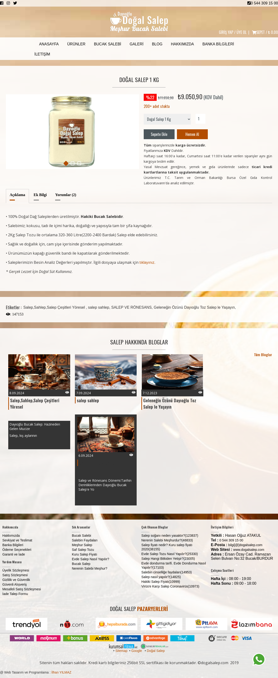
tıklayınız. (147, 262)
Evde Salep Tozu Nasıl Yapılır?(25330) (169, 554)
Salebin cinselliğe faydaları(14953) (166, 572)
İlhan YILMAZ (61, 672)
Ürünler (76, 44)
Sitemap (121, 651)
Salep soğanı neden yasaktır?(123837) (169, 535)
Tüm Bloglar (263, 354)
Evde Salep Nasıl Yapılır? (90, 559)
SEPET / (265, 32)
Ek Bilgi (40, 195)
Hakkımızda (182, 44)
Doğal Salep (156, 651)
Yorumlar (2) (65, 195)
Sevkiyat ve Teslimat (17, 540)
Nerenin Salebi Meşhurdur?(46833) (167, 540)
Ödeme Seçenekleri (16, 550)
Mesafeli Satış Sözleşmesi (21, 589)
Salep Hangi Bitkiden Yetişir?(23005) (168, 558)
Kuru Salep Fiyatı (84, 554)
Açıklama (17, 195)
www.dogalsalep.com (248, 550)
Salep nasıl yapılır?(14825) (161, 577)
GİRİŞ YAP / (227, 32)
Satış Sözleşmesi (15, 575)
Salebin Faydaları (85, 540)
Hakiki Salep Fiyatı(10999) (160, 581)
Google (136, 651)
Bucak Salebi (107, 44)
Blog (157, 44)
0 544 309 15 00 (262, 3)
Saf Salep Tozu (83, 550)
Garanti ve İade (13, 554)
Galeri (136, 44)
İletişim (42, 54)
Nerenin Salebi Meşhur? (89, 568)
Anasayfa (49, 44)
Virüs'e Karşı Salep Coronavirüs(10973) (170, 586)
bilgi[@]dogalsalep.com (245, 545)
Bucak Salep (81, 564)
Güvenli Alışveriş (14, 584)
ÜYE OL (241, 32)
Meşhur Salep (82, 545)
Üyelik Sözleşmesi (15, 570)
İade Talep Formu (15, 594)
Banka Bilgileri (218, 44)
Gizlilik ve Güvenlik (16, 580)
